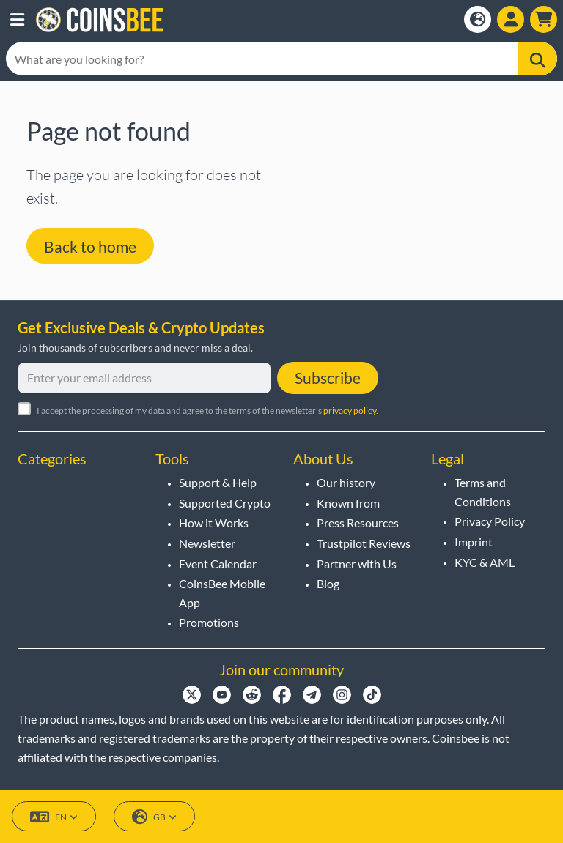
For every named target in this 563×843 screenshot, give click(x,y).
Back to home (90, 246)
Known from (348, 503)
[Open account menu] (510, 19)
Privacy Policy (490, 521)
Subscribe (328, 377)
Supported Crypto (225, 503)
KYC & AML (485, 562)
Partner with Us (357, 564)
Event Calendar (218, 564)
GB (154, 817)
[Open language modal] (477, 19)
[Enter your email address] (144, 378)
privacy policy (349, 410)
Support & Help (218, 482)
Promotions (209, 622)
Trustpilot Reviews (364, 543)
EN (54, 817)
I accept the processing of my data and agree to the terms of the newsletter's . (207, 410)
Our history (346, 482)
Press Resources (358, 523)
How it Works (214, 523)
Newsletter (207, 543)
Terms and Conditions (483, 491)
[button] (17, 19)
